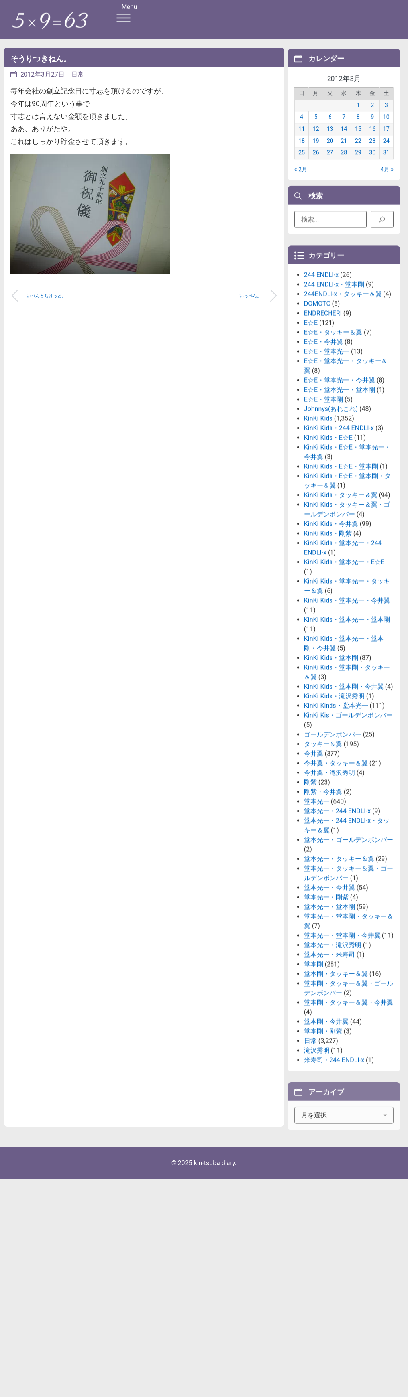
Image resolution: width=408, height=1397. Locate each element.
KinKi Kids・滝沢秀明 (334, 771)
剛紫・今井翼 (323, 867)
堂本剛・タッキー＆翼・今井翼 (348, 1077)
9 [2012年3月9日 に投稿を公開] (372, 129)
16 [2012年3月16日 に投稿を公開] (372, 141)
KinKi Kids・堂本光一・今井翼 (347, 675)
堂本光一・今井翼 (329, 963)
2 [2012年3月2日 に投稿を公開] (372, 117)
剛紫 (310, 857)
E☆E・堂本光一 (326, 426)
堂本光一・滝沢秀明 (332, 1020)
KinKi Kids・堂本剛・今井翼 (344, 762)
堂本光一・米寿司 (329, 1030)
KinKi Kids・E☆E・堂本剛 (341, 541)
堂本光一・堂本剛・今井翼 (342, 1010)
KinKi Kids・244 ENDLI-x (339, 503)
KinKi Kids (318, 493)
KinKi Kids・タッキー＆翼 (340, 570)
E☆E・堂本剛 (323, 474)
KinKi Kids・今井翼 (331, 599)
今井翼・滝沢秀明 (329, 848)
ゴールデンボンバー (332, 809)
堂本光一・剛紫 (326, 972)
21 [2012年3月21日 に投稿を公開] (344, 153)
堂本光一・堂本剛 (329, 982)
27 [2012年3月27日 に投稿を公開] (330, 165)
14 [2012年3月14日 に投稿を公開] (344, 141)
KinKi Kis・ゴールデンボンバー (348, 790)
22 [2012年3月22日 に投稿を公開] (358, 153)
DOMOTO (317, 379)
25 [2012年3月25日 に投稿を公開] (301, 165)
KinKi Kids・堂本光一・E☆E (344, 637)
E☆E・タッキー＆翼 (333, 407)
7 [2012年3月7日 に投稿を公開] (343, 129)
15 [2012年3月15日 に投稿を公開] (358, 141)
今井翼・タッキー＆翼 (336, 838)
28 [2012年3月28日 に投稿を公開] (344, 165)
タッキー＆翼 (323, 819)
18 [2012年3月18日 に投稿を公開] (301, 153)
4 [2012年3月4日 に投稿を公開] (301, 129)
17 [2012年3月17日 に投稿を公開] (386, 141)
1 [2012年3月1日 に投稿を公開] (358, 117)
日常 (77, 74)
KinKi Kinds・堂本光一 (336, 781)
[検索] (382, 223)
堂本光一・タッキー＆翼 (339, 934)
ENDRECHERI (323, 388)
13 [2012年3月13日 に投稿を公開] (330, 141)
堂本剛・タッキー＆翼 (336, 1049)
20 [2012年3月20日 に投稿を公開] (330, 153)
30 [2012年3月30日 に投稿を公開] (372, 165)
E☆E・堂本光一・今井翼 (339, 455)
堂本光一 (317, 876)
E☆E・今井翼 (323, 417)
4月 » (387, 181)
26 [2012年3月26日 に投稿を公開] (315, 165)
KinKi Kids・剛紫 (328, 608)
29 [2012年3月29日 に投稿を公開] (358, 165)
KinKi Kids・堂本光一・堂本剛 (347, 694)
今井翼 (313, 829)
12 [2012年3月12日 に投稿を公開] (315, 141)
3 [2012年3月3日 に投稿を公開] (386, 117)
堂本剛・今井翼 (326, 1097)
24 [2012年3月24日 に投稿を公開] (386, 153)
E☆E (311, 398)
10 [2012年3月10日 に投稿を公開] (386, 129)
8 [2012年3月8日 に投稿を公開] (358, 129)
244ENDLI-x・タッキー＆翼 (343, 369)
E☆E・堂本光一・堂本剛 (339, 465)
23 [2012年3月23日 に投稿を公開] (372, 153)
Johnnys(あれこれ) (331, 484)
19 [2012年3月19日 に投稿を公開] (315, 153)
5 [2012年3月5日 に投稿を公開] (315, 129)
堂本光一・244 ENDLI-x (337, 886)
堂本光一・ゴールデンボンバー (348, 915)
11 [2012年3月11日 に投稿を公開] (301, 141)
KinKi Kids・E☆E (328, 513)
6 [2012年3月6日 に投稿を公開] (330, 129)
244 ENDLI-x (321, 350)
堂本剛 (313, 1039)
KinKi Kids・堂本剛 (331, 733)
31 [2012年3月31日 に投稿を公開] (386, 165)
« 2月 (300, 181)
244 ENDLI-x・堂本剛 (334, 359)
